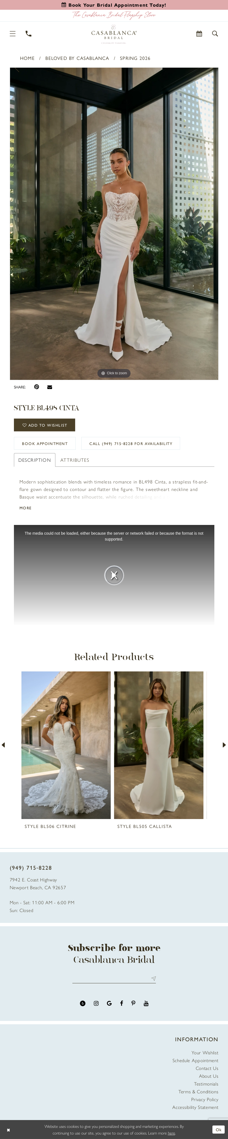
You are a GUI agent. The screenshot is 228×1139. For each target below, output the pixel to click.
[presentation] (67, 745)
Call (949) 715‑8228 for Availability (130, 443)
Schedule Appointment (196, 1060)
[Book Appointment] (199, 33)
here (171, 1133)
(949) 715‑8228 (31, 867)
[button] (13, 33)
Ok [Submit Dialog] (219, 1129)
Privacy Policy (205, 1099)
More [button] (25, 507)
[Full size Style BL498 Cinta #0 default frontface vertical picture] (114, 224)
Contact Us (207, 1068)
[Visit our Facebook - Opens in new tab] (121, 1003)
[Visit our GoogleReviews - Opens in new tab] (109, 1003)
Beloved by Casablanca (77, 58)
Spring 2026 (135, 58)
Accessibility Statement (195, 1107)
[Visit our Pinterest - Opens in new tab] (133, 1003)
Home (27, 58)
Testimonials (206, 1083)
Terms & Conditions (198, 1091)
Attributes (74, 459)
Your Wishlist (205, 1052)
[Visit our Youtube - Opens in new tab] (146, 1003)
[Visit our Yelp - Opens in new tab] (82, 1003)
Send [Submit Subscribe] (152, 978)
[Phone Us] (29, 33)
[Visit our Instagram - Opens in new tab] (96, 1003)
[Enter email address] (114, 978)
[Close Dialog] (8, 1130)
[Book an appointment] (114, 4)
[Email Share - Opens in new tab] (49, 387)
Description (34, 459)
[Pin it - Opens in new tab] (36, 386)
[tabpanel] (114, 224)
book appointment (45, 443)
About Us (209, 1075)
